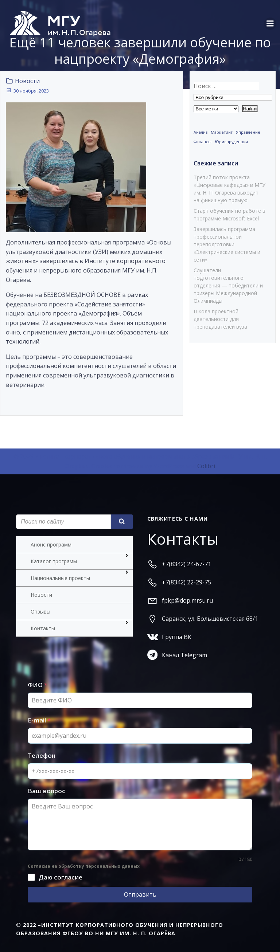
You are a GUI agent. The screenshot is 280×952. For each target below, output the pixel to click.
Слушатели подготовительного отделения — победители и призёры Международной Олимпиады (228, 285)
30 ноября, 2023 (27, 90)
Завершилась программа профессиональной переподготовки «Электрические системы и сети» (227, 244)
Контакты (82, 626)
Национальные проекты (82, 575)
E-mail (39, 720)
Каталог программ (82, 559)
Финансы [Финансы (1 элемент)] (202, 141)
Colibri (206, 466)
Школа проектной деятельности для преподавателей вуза (220, 319)
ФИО (37, 685)
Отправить (140, 894)
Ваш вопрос (46, 791)
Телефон (41, 755)
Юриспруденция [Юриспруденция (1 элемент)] (231, 141)
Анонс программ (51, 544)
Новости (27, 81)
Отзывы (40, 611)
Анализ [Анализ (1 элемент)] (200, 132)
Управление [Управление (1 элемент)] (248, 132)
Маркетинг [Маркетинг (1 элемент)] (222, 132)
